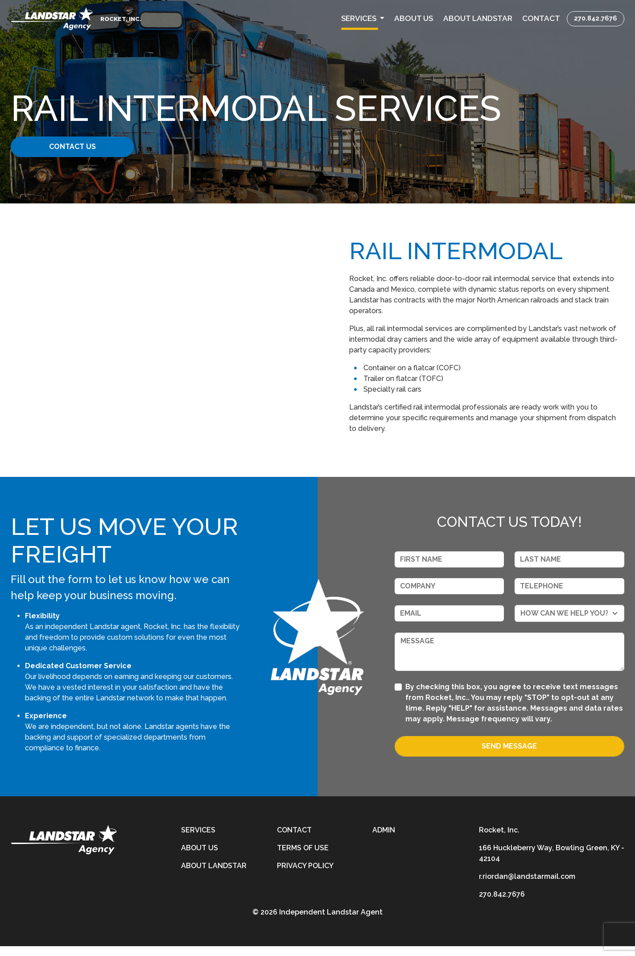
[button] (363, 18)
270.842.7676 (595, 18)
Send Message (509, 756)
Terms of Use (303, 857)
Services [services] (198, 840)
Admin (383, 840)
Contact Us (79, 146)
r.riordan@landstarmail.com (527, 886)
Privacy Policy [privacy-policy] (305, 875)
